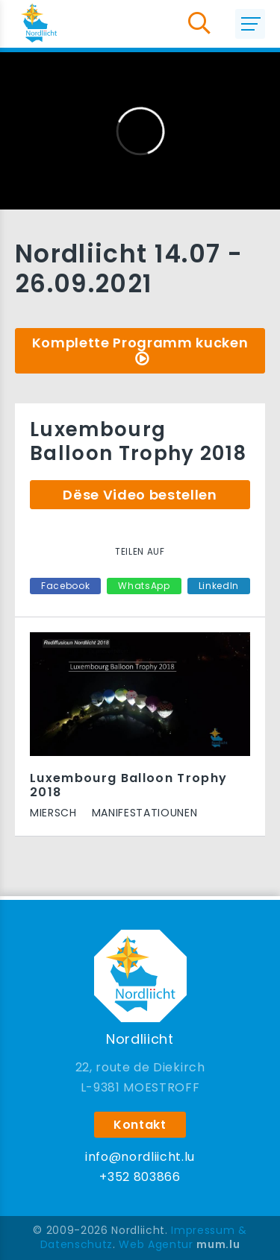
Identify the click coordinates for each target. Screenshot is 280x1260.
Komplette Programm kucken (140, 342)
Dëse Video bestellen (140, 494)
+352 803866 (139, 1176)
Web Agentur (156, 1244)
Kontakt (140, 1124)
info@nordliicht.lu (140, 1156)
